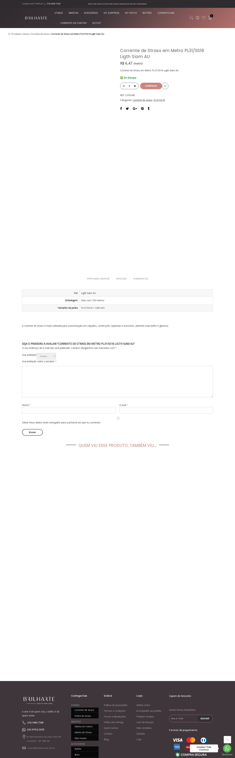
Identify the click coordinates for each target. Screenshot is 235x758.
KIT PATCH (131, 12)
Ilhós (77, 683)
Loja (138, 668)
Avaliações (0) (142, 208)
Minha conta (143, 634)
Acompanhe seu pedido (148, 639)
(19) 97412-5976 (35, 658)
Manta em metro (84, 655)
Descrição (121, 208)
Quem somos (111, 656)
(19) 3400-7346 (53, 3)
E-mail (123, 334)
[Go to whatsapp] (227, 748)
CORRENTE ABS (166, 12)
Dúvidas (140, 662)
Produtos (16, 34)
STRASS (59, 12)
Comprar (152, 86)
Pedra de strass (83, 644)
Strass (26, 34)
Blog (106, 668)
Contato (108, 662)
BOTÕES (147, 12)
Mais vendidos (144, 656)
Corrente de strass (40, 34)
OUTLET (96, 22)
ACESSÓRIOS (91, 12)
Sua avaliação (29, 284)
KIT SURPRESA (111, 12)
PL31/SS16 (159, 100)
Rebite (78, 677)
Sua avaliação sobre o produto (39, 290)
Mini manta (80, 667)
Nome (26, 334)
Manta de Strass (83, 661)
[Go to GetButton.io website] (227, 755)
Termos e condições (114, 639)
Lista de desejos (145, 651)
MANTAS (73, 12)
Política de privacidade (115, 634)
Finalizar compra (145, 645)
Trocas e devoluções (115, 645)
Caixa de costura (83, 689)
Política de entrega (114, 651)
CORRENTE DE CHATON (73, 22)
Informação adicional (96, 208)
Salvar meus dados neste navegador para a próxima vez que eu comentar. (61, 352)
